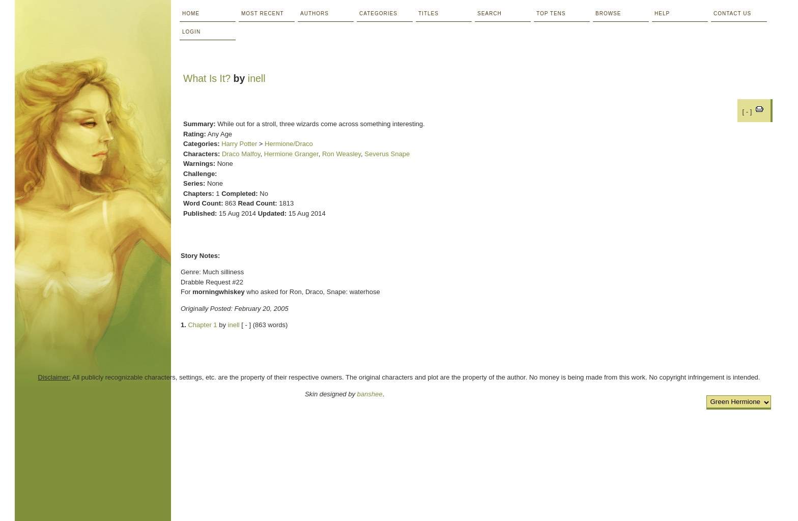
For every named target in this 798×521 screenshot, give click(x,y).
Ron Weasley (341, 154)
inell (257, 78)
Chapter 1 (202, 325)
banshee (370, 394)
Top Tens (550, 13)
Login (191, 32)
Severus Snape (387, 154)
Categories (378, 13)
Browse (608, 13)
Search (489, 13)
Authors (314, 13)
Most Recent (262, 13)
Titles (428, 13)
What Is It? (207, 78)
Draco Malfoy (241, 154)
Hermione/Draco (289, 144)
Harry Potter (239, 144)
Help (662, 13)
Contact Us (732, 13)
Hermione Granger (291, 154)
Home (191, 13)
